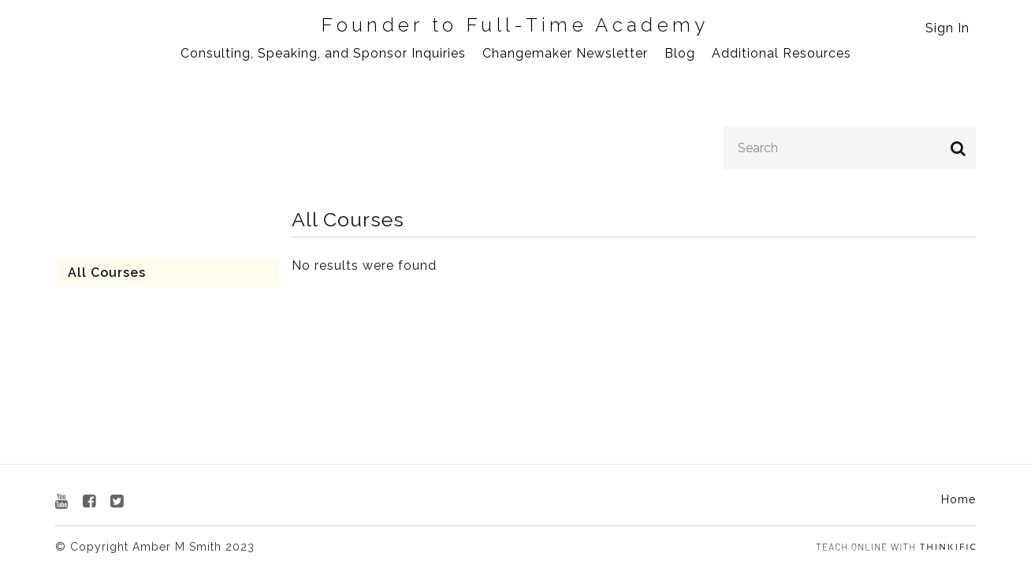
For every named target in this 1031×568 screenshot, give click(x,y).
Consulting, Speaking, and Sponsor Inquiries (323, 53)
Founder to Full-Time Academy (515, 25)
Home (958, 499)
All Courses (107, 272)
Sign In (947, 28)
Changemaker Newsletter (565, 53)
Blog (679, 53)
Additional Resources (781, 53)
